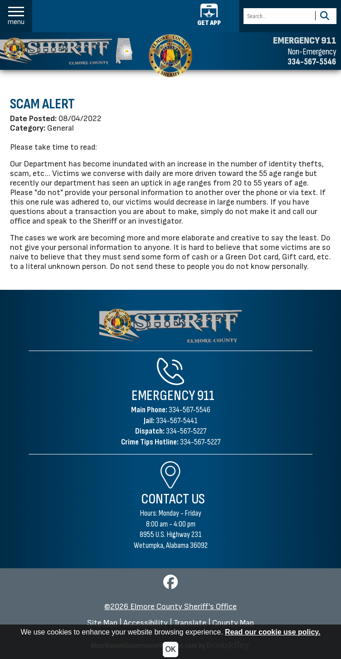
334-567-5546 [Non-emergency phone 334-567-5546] (311, 62)
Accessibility (145, 623)
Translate (190, 623)
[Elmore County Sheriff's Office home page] (170, 55)
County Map (233, 623)
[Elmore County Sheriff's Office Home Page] (171, 326)
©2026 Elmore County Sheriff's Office (170, 606)
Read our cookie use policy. (272, 632)
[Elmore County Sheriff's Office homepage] (66, 51)
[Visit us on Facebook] (170, 585)
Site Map (102, 623)
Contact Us (173, 499)
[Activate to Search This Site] (324, 16)
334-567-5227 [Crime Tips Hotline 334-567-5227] (200, 442)
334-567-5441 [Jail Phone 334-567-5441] (177, 420)
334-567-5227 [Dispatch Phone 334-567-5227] (186, 431)
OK (170, 649)
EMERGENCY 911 (304, 40)
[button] (16, 16)
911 (205, 396)
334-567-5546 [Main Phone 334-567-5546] (189, 410)
